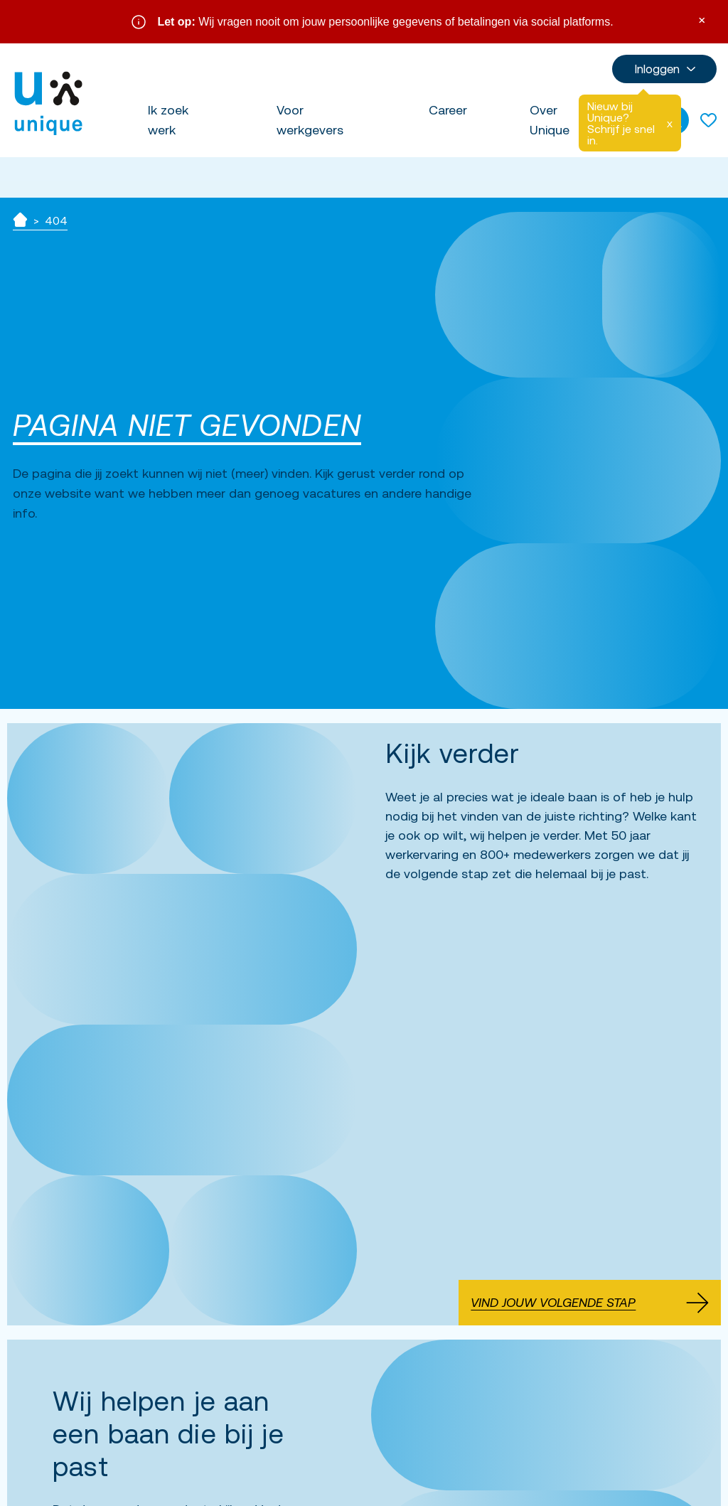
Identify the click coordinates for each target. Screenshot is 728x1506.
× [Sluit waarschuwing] (701, 19)
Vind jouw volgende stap (589, 1302)
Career (448, 109)
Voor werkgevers (310, 119)
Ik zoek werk (168, 119)
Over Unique (549, 119)
